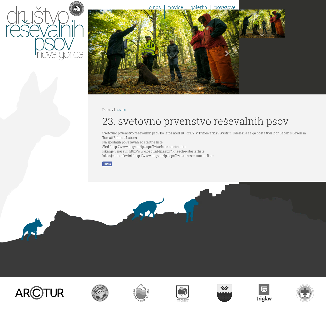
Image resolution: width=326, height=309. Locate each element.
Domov (108, 109)
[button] (99, 52)
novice (121, 109)
